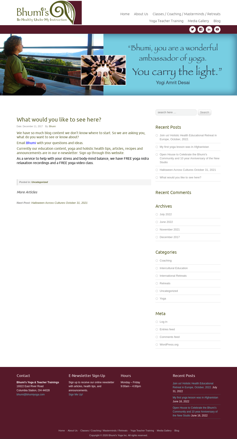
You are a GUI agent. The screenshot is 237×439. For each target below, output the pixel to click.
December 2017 (170, 237)
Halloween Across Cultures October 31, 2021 (59, 202)
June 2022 (166, 222)
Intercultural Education (174, 268)
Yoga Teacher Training (166, 21)
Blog (217, 21)
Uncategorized (39, 182)
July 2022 (166, 214)
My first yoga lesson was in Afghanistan (184, 146)
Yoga (163, 298)
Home (125, 14)
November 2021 (170, 229)
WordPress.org (169, 344)
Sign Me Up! (76, 394)
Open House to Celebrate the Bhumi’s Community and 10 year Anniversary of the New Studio (189, 158)
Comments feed (170, 337)
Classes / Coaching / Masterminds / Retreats (187, 14)
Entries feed (167, 329)
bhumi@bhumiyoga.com (31, 394)
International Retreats (173, 275)
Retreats (165, 283)
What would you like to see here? (180, 177)
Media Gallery (198, 21)
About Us (141, 14)
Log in (163, 321)
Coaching (166, 260)
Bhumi (52, 126)
